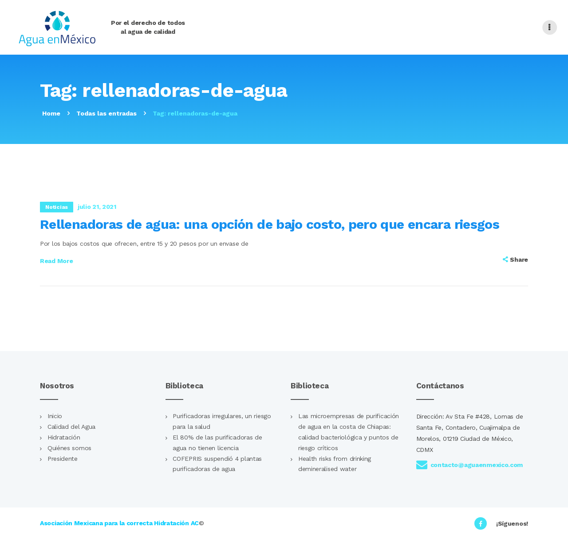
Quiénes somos (69, 447)
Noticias (56, 207)
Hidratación (63, 437)
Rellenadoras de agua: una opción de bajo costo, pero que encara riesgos (269, 224)
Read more (56, 260)
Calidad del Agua (71, 426)
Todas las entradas (106, 113)
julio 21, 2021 (97, 206)
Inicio (54, 415)
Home (51, 113)
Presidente (62, 458)
